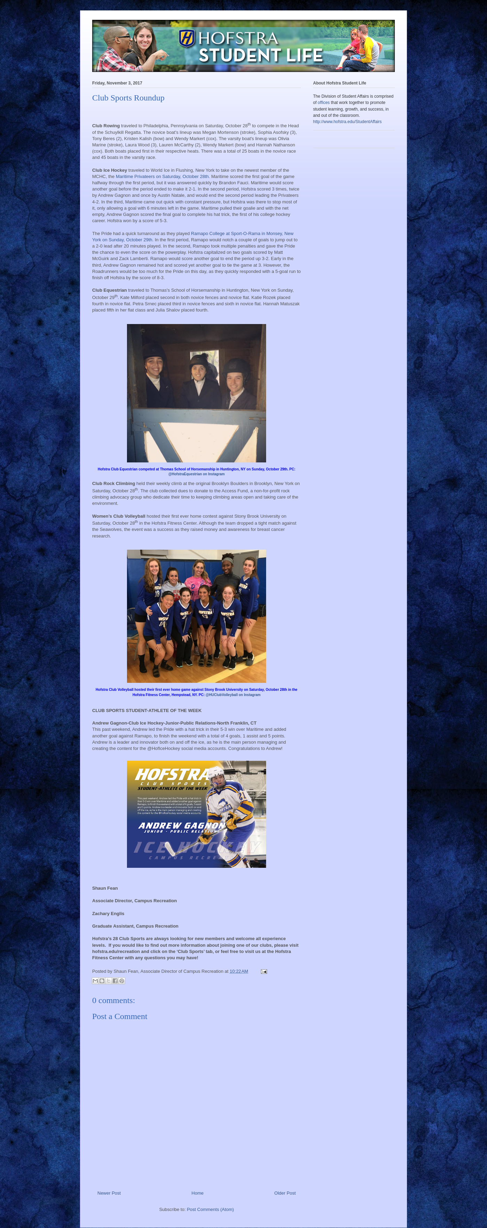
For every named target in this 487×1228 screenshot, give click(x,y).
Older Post (285, 1193)
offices (323, 102)
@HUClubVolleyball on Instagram (233, 695)
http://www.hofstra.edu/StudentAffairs (347, 121)
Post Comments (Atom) (210, 1209)
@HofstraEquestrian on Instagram (196, 474)
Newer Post (109, 1193)
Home (198, 1193)
